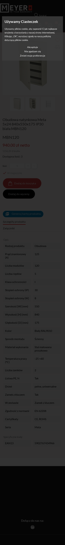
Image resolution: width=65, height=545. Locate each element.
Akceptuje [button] (32, 47)
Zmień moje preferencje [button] (32, 55)
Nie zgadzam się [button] (32, 51)
